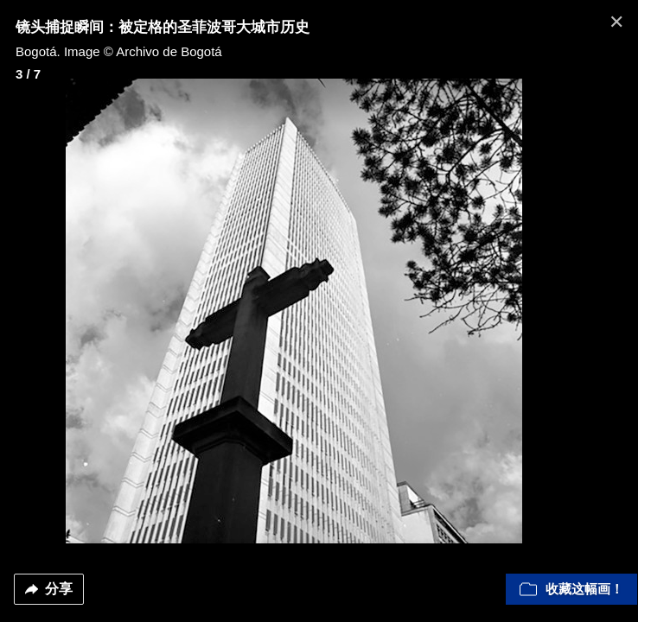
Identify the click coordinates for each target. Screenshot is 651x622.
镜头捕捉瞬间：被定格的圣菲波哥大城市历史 (163, 27)
